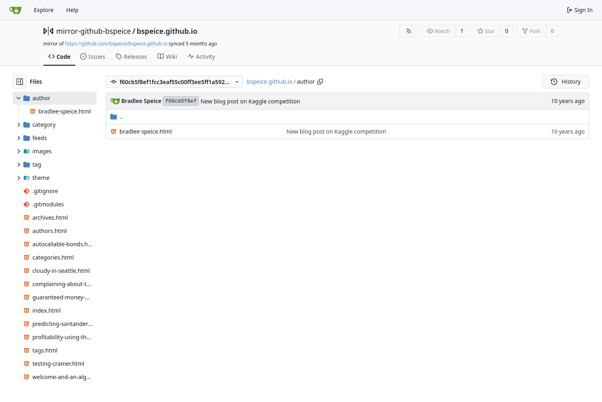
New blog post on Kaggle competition (250, 101)
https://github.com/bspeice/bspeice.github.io (116, 43)
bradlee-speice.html (146, 131)
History (566, 81)
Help (72, 10)
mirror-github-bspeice (93, 31)
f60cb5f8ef (181, 101)
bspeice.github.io (167, 31)
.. (116, 116)
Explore (44, 10)
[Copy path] (320, 82)
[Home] (15, 10)
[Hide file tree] (20, 82)
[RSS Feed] (408, 31)
